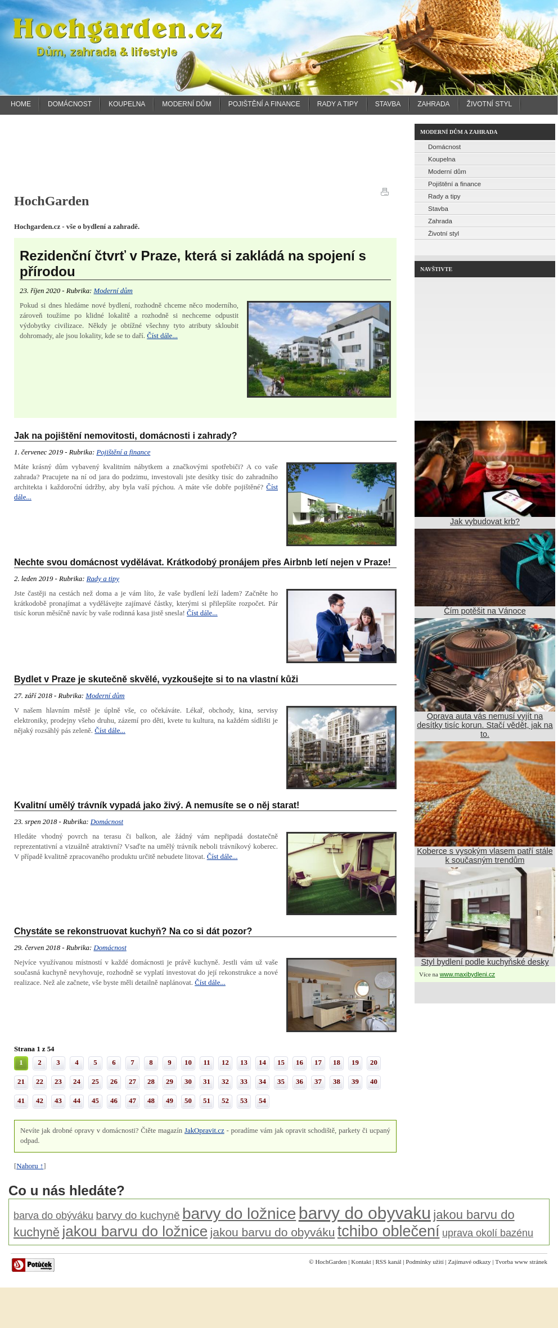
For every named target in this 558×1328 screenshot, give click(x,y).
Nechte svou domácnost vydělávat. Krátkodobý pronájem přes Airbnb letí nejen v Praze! (202, 562)
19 (355, 1062)
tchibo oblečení (389, 1231)
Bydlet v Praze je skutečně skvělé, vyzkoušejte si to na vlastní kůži (156, 679)
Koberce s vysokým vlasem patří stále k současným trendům (485, 856)
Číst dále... (162, 336)
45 (95, 1101)
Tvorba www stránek (521, 1261)
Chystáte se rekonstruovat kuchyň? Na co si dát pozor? (133, 931)
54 (262, 1101)
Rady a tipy (337, 104)
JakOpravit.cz (204, 1131)
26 (114, 1082)
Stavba (388, 104)
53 (244, 1101)
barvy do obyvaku (365, 1213)
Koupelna (127, 104)
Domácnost (70, 104)
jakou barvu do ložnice (135, 1231)
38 (336, 1082)
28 (151, 1082)
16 (299, 1062)
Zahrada (433, 104)
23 (58, 1082)
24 (76, 1082)
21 (21, 1082)
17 (318, 1062)
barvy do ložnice (239, 1213)
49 (169, 1101)
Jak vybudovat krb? (485, 521)
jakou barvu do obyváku (272, 1232)
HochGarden (330, 1261)
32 (225, 1082)
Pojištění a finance (264, 104)
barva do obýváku (53, 1215)
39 (355, 1082)
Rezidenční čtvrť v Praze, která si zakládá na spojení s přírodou (193, 263)
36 (299, 1082)
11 (206, 1062)
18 (336, 1062)
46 (114, 1101)
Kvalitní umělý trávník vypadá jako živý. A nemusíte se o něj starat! (156, 805)
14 (262, 1062)
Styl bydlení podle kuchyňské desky (484, 961)
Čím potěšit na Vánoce (485, 610)
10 (188, 1062)
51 (206, 1101)
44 (76, 1101)
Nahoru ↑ (29, 1166)
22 (39, 1082)
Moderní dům (186, 104)
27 (132, 1082)
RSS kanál (388, 1261)
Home (21, 104)
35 (281, 1082)
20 (373, 1062)
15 (281, 1062)
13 (244, 1062)
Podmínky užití (425, 1261)
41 (21, 1101)
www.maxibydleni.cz (467, 974)
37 (318, 1082)
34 (262, 1082)
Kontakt (361, 1261)
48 (151, 1101)
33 (244, 1082)
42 (39, 1101)
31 (206, 1082)
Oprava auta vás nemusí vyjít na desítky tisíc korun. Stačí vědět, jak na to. (485, 725)
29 (169, 1082)
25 (95, 1082)
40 (373, 1082)
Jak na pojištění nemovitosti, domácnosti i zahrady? (125, 435)
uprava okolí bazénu (487, 1233)
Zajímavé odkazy (469, 1261)
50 (188, 1101)
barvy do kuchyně (138, 1215)
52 (225, 1101)
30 (188, 1082)
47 (132, 1101)
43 (58, 1101)
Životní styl (489, 104)
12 (225, 1062)
